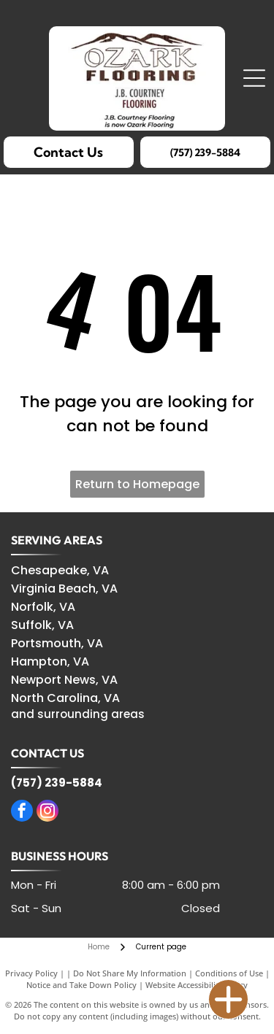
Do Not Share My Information (129, 973)
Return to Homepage (137, 484)
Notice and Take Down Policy (81, 984)
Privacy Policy (31, 973)
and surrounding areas (78, 714)
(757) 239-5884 (56, 782)
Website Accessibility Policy (196, 984)
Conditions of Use (229, 973)
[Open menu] (254, 78)
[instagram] (47, 812)
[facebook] (22, 812)
